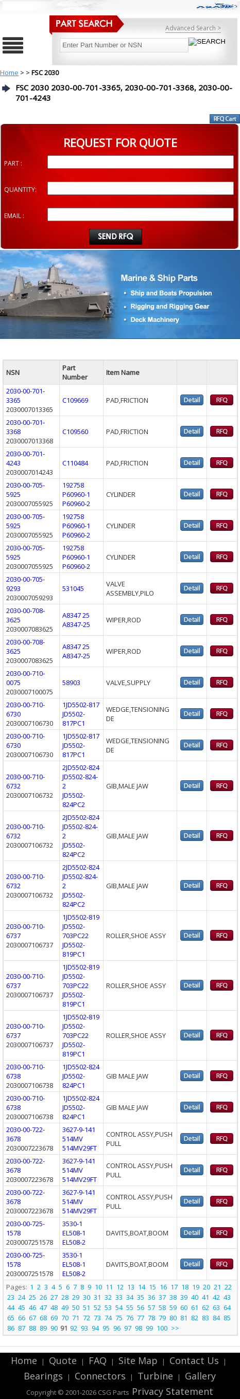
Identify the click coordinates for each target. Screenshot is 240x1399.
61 (194, 1307)
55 (129, 1307)
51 (86, 1307)
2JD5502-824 (80, 767)
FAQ (98, 1360)
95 (106, 1328)
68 (43, 1317)
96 (117, 1328)
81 (183, 1317)
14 (141, 1287)
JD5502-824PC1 (73, 1080)
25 (32, 1297)
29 (75, 1297)
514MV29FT (79, 1148)
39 (183, 1297)
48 (54, 1307)
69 (54, 1317)
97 (127, 1328)
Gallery (200, 1376)
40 (194, 1297)
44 (10, 1307)
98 (138, 1328)
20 (206, 1287)
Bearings (43, 1376)
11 (109, 1287)
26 (43, 1297)
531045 (73, 588)
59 (173, 1307)
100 (162, 1328)
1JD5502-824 (80, 1066)
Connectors (100, 1376)
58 (162, 1307)
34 (129, 1297)
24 (21, 1297)
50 (75, 1307)
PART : (13, 163)
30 (86, 1297)
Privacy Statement (171, 1391)
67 (32, 1317)
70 (64, 1317)
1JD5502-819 (80, 917)
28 (64, 1297)
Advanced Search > (193, 28)
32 (108, 1297)
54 (119, 1307)
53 (108, 1307)
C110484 (75, 463)
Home (9, 72)
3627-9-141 (78, 1129)
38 (173, 1297)
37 (162, 1297)
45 (21, 1307)
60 (183, 1307)
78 (151, 1317)
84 (216, 1317)
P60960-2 (76, 503)
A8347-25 (76, 624)
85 (227, 1317)
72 (86, 1317)
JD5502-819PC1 (73, 949)
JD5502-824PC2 (73, 800)
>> (175, 1328)
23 (10, 1297)
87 (21, 1328)
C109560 (75, 431)
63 (216, 1307)
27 (54, 1297)
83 (205, 1317)
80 (173, 1317)
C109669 (75, 400)
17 (174, 1287)
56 (140, 1307)
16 (163, 1287)
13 (130, 1287)
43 (227, 1297)
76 (129, 1317)
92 (73, 1328)
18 (184, 1287)
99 (149, 1328)
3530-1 (72, 1223)
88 (32, 1328)
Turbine (155, 1376)
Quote (63, 1360)
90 (54, 1328)
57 (151, 1307)
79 (162, 1317)
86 (10, 1328)
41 (205, 1297)
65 (10, 1317)
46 (32, 1307)
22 (228, 1287)
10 (98, 1287)
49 (64, 1307)
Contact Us (194, 1360)
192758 (73, 485)
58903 (71, 682)
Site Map (138, 1360)
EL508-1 (73, 1232)
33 (119, 1297)
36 (151, 1297)
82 (194, 1317)
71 (75, 1317)
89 (43, 1328)
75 (119, 1317)
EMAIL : (14, 215)
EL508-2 (73, 1242)
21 (217, 1287)
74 (108, 1317)
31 (97, 1297)
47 (43, 1307)
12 (120, 1287)
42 (216, 1297)
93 (84, 1328)
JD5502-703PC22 (75, 931)
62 (205, 1307)
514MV (72, 1138)
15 (152, 1287)
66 (21, 1317)
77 (140, 1317)
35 (140, 1297)
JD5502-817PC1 (73, 718)
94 (95, 1328)
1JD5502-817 (80, 704)
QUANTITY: (20, 189)
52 (97, 1307)
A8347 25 (76, 615)
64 (227, 1307)
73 (97, 1317)
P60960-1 (76, 494)
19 (195, 1287)
